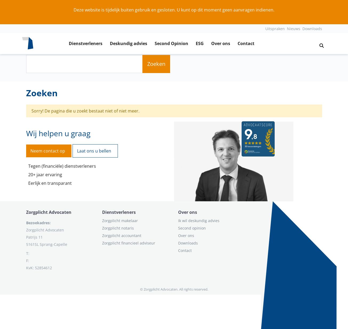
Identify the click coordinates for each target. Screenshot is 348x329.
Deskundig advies (128, 43)
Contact (246, 43)
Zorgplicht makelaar (120, 220)
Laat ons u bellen (94, 151)
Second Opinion (171, 43)
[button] (319, 43)
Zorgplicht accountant (121, 235)
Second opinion (192, 228)
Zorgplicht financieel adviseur (128, 243)
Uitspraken (275, 28)
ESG (200, 43)
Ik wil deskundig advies (198, 220)
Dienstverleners (85, 43)
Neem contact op (47, 151)
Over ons (220, 43)
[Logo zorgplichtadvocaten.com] (27, 43)
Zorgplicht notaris (118, 228)
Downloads (312, 28)
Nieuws (293, 28)
